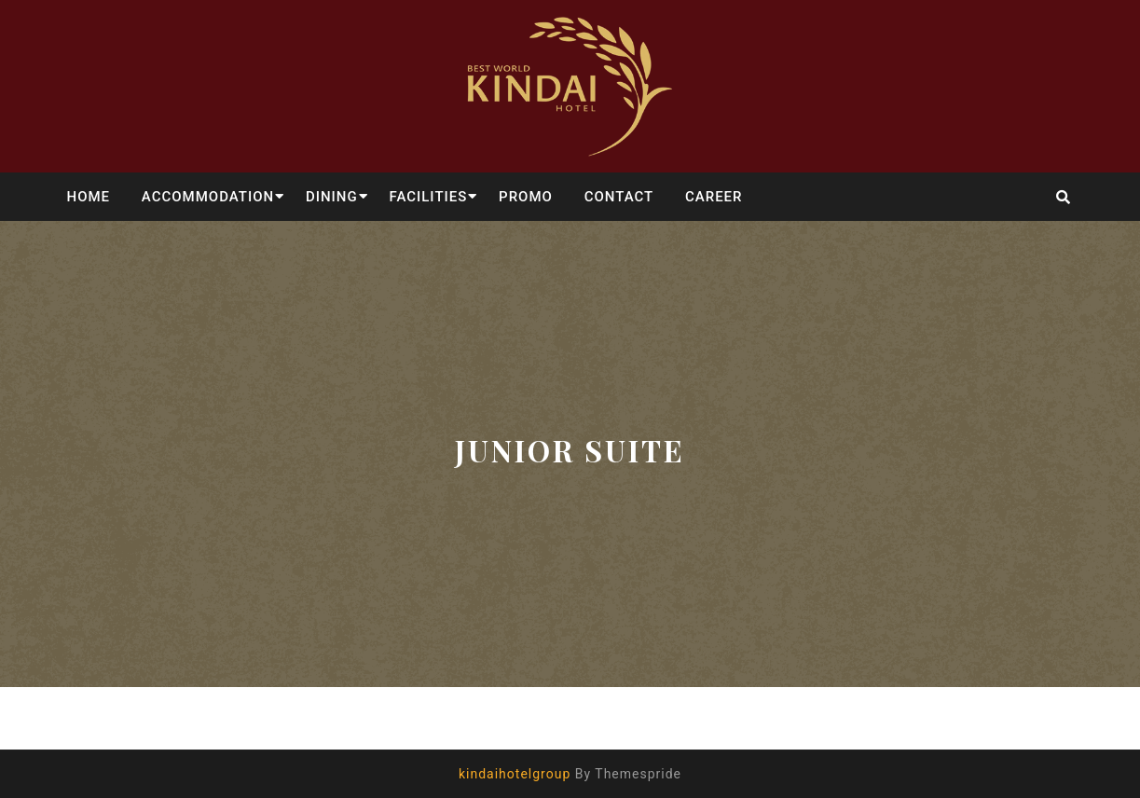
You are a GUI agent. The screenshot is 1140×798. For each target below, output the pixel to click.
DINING (332, 196)
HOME (89, 196)
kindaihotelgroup (514, 773)
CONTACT (619, 196)
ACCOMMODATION (208, 196)
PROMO (526, 196)
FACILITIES (428, 196)
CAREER (714, 196)
